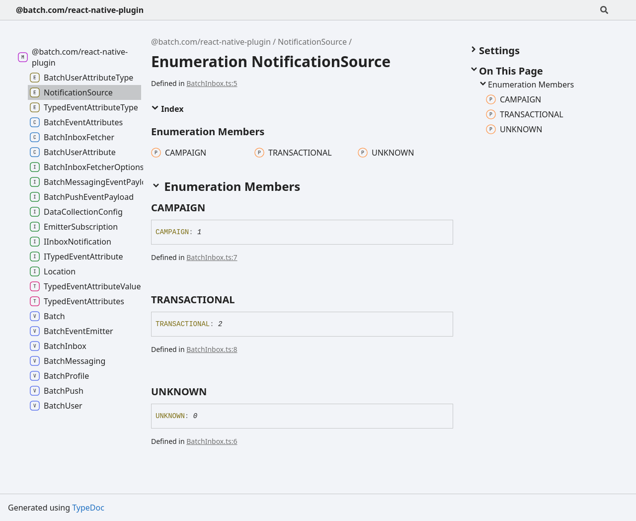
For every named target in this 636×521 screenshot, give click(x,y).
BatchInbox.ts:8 (211, 349)
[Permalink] (214, 208)
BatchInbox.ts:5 (211, 83)
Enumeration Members (526, 84)
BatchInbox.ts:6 (211, 441)
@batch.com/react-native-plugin (80, 9)
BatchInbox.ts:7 (211, 257)
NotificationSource (312, 41)
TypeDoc (88, 507)
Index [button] (167, 109)
